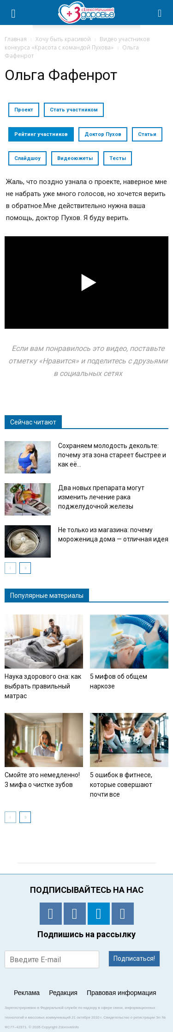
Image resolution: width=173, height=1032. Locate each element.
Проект (23, 110)
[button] (160, 12)
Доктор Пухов (102, 134)
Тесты (117, 158)
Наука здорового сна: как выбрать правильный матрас (43, 686)
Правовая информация (121, 992)
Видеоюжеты (75, 158)
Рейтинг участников (41, 134)
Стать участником (74, 110)
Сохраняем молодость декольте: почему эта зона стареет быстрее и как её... (112, 455)
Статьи (147, 134)
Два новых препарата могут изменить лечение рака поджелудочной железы (101, 497)
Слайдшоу (27, 158)
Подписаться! (134, 958)
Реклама (27, 992)
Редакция (63, 992)
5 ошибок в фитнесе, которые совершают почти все (121, 784)
